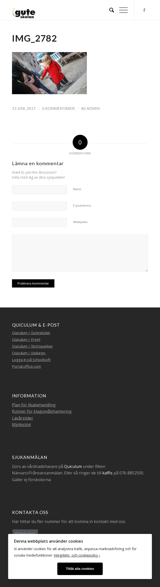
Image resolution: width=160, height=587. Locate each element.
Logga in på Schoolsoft (31, 359)
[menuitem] (109, 10)
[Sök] (109, 10)
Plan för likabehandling (34, 405)
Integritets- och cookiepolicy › (77, 555)
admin (93, 108)
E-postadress (82, 205)
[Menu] (121, 10)
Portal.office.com (26, 366)
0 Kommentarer (58, 108)
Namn (77, 189)
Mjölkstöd (21, 424)
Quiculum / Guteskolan (31, 332)
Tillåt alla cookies (80, 569)
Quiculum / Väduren (29, 352)
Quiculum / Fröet (26, 339)
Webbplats (80, 222)
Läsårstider (22, 418)
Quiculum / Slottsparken (32, 346)
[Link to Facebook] (144, 10)
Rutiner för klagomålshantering (42, 411)
